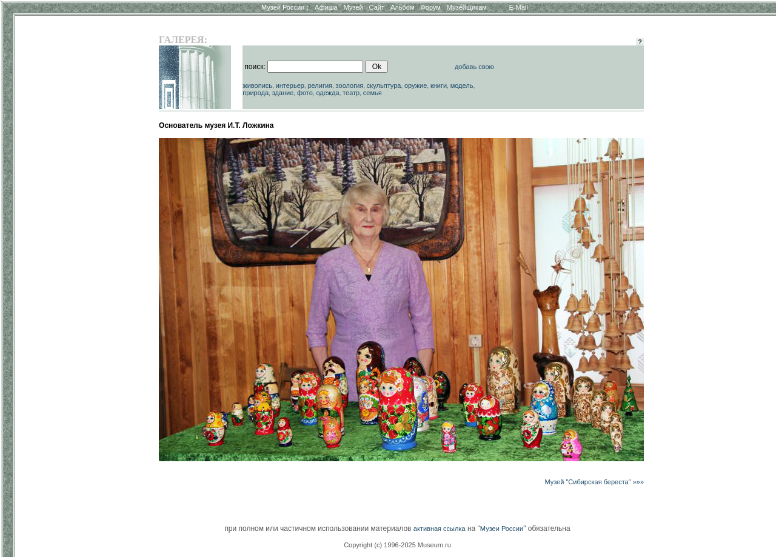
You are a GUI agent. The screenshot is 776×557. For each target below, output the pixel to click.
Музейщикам (467, 7)
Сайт (376, 7)
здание (283, 92)
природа (255, 92)
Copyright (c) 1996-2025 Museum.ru (397, 545)
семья (372, 92)
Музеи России (285, 7)
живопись (257, 85)
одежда (327, 92)
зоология (350, 85)
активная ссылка (439, 528)
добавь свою (474, 66)
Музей (353, 7)
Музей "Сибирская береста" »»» (594, 481)
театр (351, 92)
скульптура (384, 85)
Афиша (326, 7)
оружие (415, 85)
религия (319, 85)
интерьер (290, 85)
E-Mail (518, 7)
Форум (430, 7)
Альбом (402, 7)
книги (438, 85)
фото (305, 92)
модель (461, 85)
